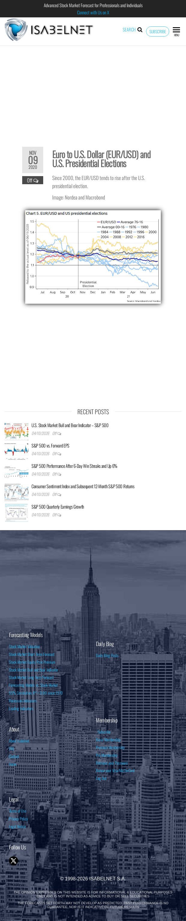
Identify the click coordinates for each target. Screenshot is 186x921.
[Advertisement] (93, 92)
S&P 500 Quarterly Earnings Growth (58, 506)
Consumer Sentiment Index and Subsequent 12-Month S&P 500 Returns (83, 486)
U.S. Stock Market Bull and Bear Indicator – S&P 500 (70, 425)
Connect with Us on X (93, 12)
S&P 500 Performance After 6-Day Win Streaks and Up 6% (74, 465)
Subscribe (157, 31)
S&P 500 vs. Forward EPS (50, 445)
